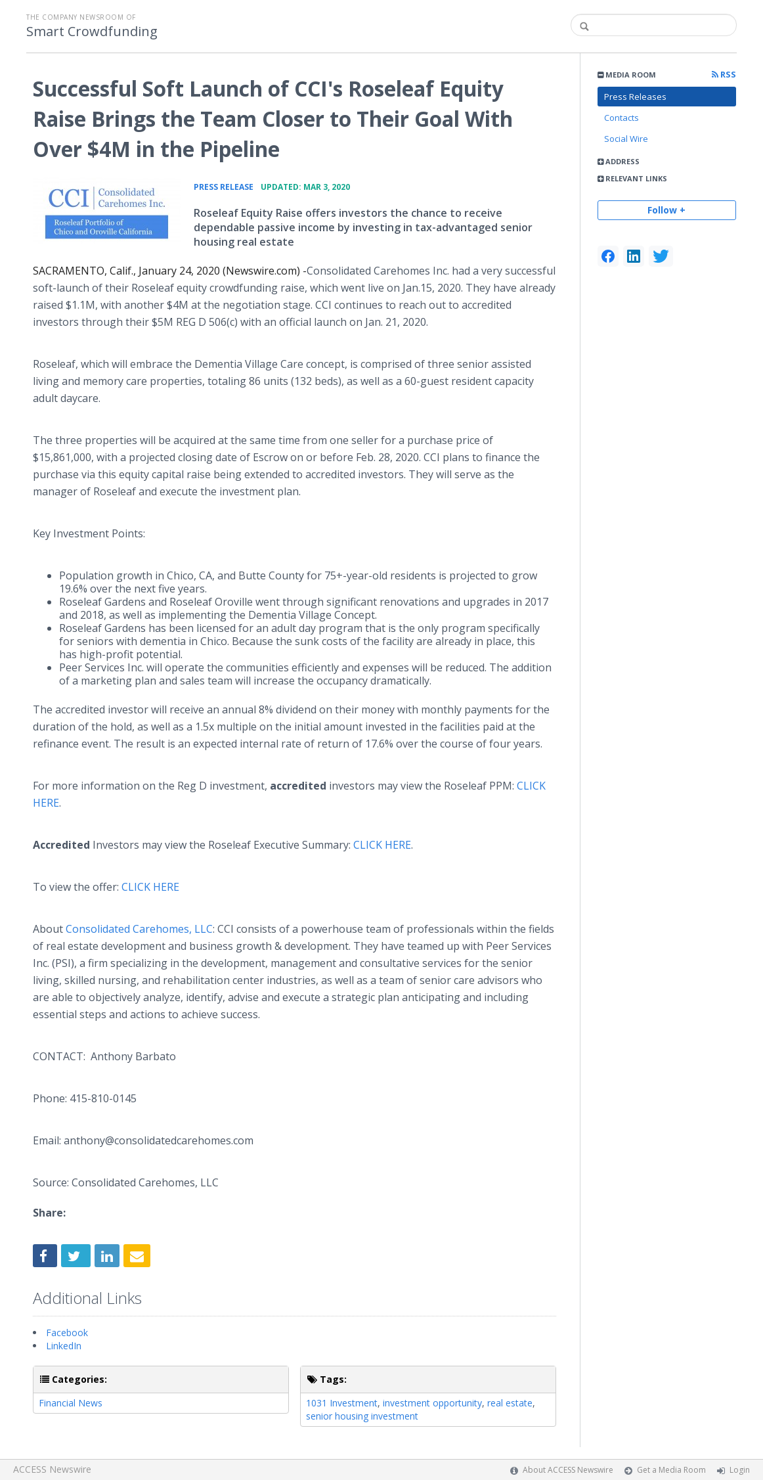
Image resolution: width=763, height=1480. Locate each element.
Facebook (67, 1332)
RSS (724, 74)
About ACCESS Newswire (568, 1469)
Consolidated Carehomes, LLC (139, 929)
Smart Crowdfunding (92, 31)
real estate (510, 1403)
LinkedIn (63, 1345)
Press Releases (635, 96)
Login (740, 1469)
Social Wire (626, 139)
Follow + (666, 210)
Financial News (70, 1403)
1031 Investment (342, 1403)
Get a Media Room (671, 1469)
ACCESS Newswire (52, 1469)
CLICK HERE (382, 845)
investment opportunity (432, 1403)
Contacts (621, 117)
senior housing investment (362, 1416)
